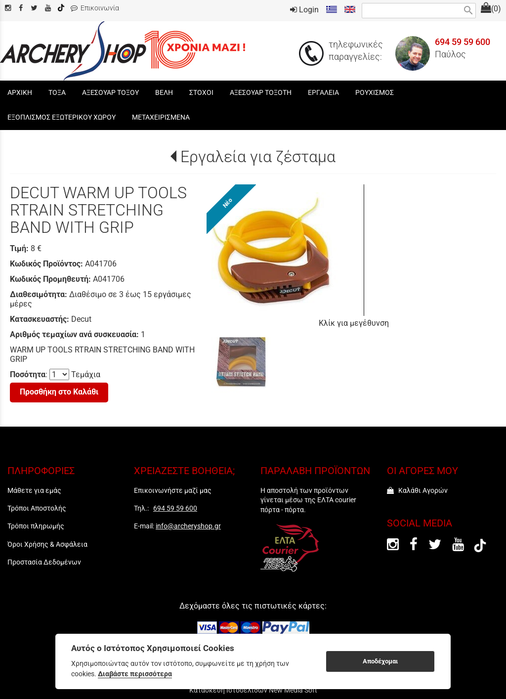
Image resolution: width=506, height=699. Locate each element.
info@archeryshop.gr (188, 526)
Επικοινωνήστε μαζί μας (172, 490)
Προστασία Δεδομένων (44, 562)
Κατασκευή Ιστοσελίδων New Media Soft (253, 690)
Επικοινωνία (95, 8)
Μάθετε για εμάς (34, 490)
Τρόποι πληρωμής (35, 526)
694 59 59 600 (462, 42)
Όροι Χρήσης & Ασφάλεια (47, 544)
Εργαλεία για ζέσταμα (258, 156)
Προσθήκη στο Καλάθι (59, 391)
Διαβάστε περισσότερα (135, 674)
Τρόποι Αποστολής (36, 508)
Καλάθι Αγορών (417, 490)
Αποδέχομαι (380, 661)
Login (304, 9)
